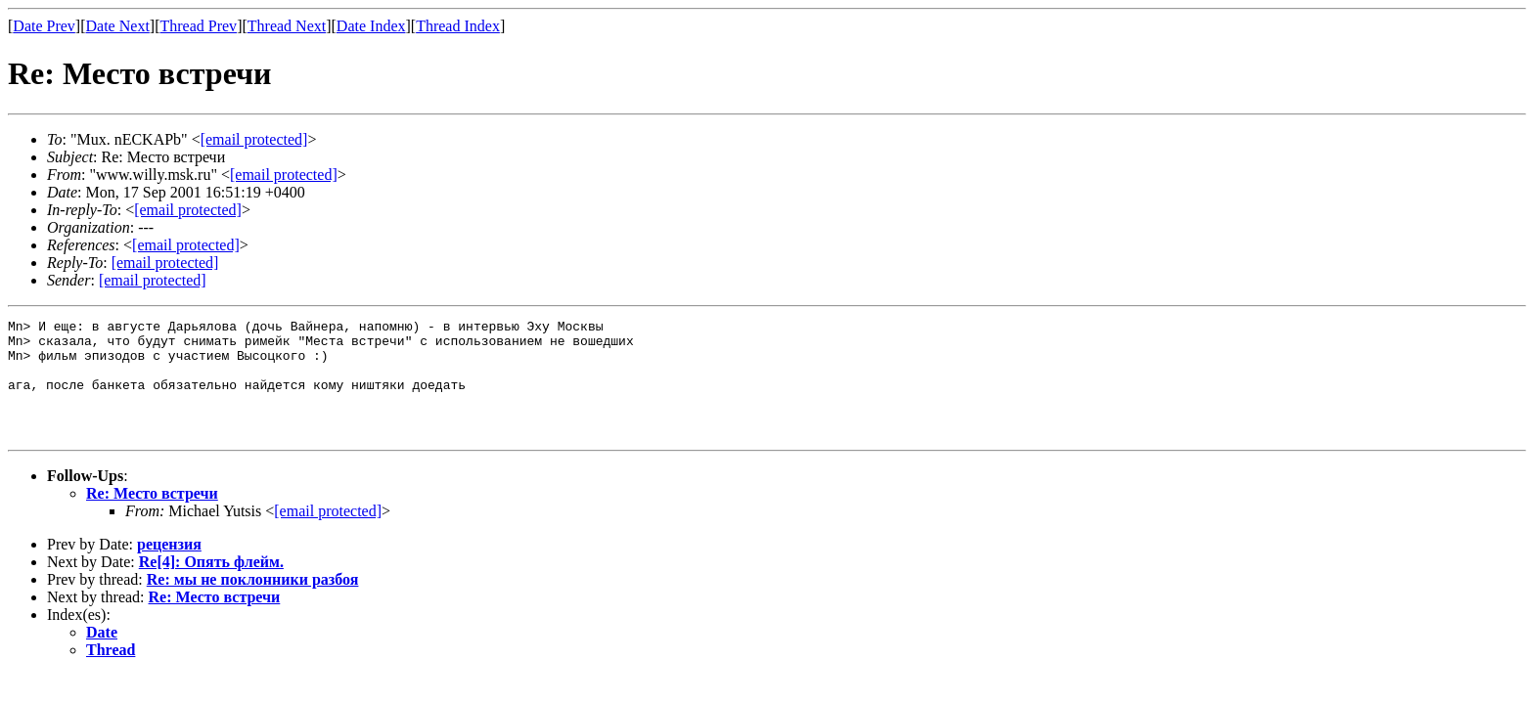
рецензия (169, 567)
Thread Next (287, 26)
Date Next (118, 26)
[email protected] (188, 209)
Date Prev (44, 26)
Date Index (371, 26)
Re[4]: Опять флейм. (211, 585)
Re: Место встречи (152, 516)
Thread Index (458, 26)
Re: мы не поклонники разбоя (253, 602)
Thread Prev (198, 26)
